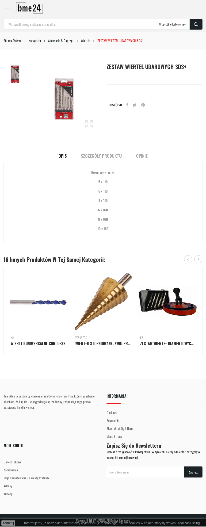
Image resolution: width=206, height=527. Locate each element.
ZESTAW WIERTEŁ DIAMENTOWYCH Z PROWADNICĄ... (167, 343)
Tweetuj (134, 104)
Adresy (8, 485)
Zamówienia (11, 469)
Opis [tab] (62, 156)
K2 (12, 337)
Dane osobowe (12, 461)
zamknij (8, 523)
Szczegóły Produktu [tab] (101, 156)
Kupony (8, 493)
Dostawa (112, 412)
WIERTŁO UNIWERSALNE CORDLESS (38, 343)
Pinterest (143, 104)
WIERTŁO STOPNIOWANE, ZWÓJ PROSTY (102, 343)
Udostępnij (127, 104)
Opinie (142, 156)
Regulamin (113, 420)
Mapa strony (114, 436)
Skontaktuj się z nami (120, 428)
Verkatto (81, 337)
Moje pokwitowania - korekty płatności (27, 477)
